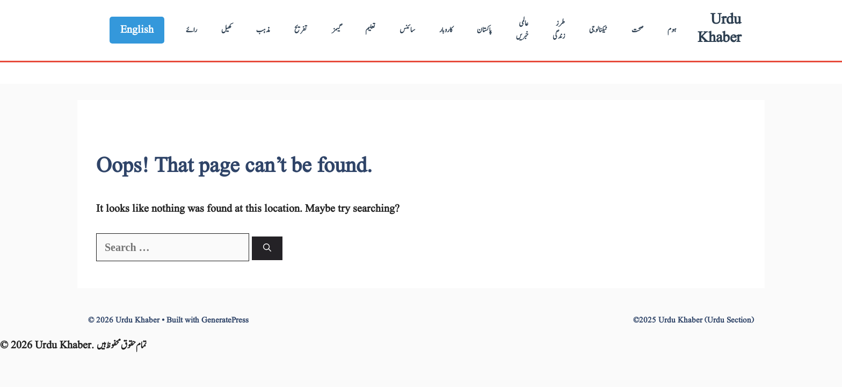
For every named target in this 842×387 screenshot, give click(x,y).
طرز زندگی (559, 30)
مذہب (263, 30)
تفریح (301, 30)
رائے (191, 30)
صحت (637, 30)
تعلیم (370, 30)
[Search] (267, 248)
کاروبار (446, 30)
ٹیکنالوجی (598, 30)
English (137, 30)
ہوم (671, 30)
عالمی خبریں (522, 30)
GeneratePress (225, 320)
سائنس (407, 30)
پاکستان (484, 30)
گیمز (336, 30)
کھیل (226, 30)
